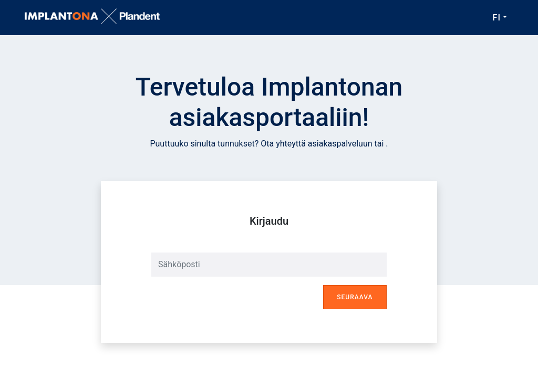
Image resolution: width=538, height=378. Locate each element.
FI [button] (497, 18)
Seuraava (355, 297)
